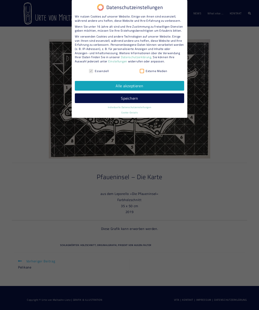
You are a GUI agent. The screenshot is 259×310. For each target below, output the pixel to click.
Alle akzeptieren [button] (129, 84)
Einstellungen (117, 59)
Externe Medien (153, 69)
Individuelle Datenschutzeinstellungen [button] (129, 105)
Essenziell (99, 69)
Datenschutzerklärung (136, 55)
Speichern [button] (129, 96)
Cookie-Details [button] (129, 111)
